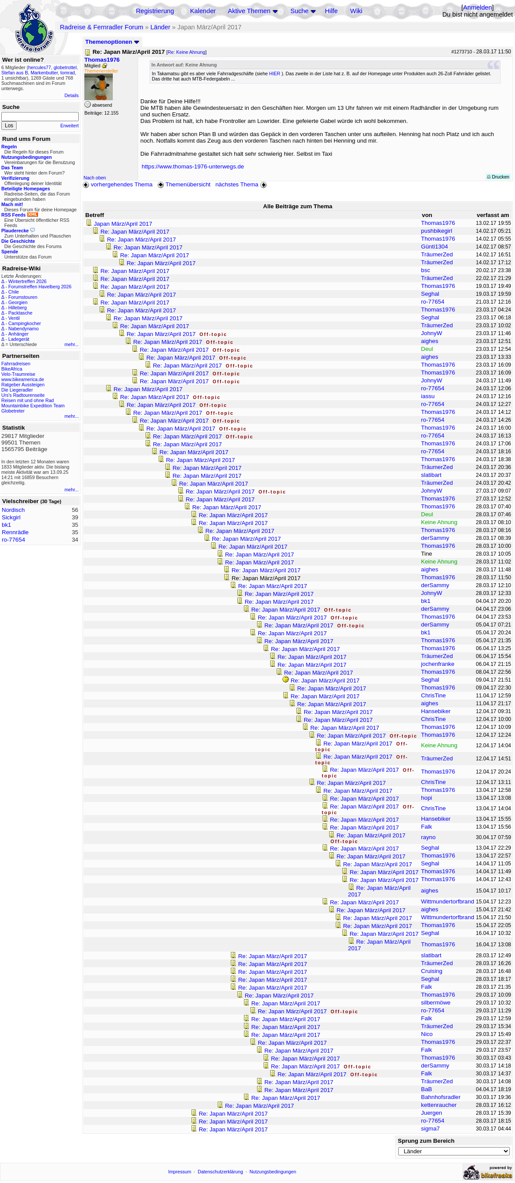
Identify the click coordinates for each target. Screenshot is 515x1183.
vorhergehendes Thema (118, 184)
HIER (274, 73)
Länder (160, 27)
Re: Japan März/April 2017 (135, 231)
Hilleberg (17, 307)
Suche (299, 10)
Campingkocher (24, 323)
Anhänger (18, 333)
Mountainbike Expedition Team (33, 405)
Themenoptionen (112, 41)
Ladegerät (18, 339)
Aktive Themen (249, 10)
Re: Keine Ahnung (186, 52)
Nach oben (95, 177)
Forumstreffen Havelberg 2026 (39, 286)
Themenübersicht (183, 184)
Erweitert (69, 125)
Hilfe (331, 10)
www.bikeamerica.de (22, 379)
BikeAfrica (11, 368)
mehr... (71, 344)
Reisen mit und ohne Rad (27, 400)
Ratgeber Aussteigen (23, 384)
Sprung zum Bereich (426, 1141)
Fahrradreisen (15, 363)
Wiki (356, 10)
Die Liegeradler (17, 389)
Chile (13, 291)
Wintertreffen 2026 (27, 281)
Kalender (203, 10)
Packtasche (20, 312)
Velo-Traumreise (18, 374)
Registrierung (155, 10)
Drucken (498, 176)
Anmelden (477, 7)
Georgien (18, 302)
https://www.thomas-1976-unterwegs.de (193, 166)
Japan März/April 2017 (123, 223)
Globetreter (12, 410)
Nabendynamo (23, 328)
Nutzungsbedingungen (273, 1171)
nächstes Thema (242, 184)
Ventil (14, 318)
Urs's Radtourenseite (23, 395)
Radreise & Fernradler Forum (101, 27)
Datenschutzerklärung (220, 1171)
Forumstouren (22, 297)
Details (71, 95)
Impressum (179, 1171)
